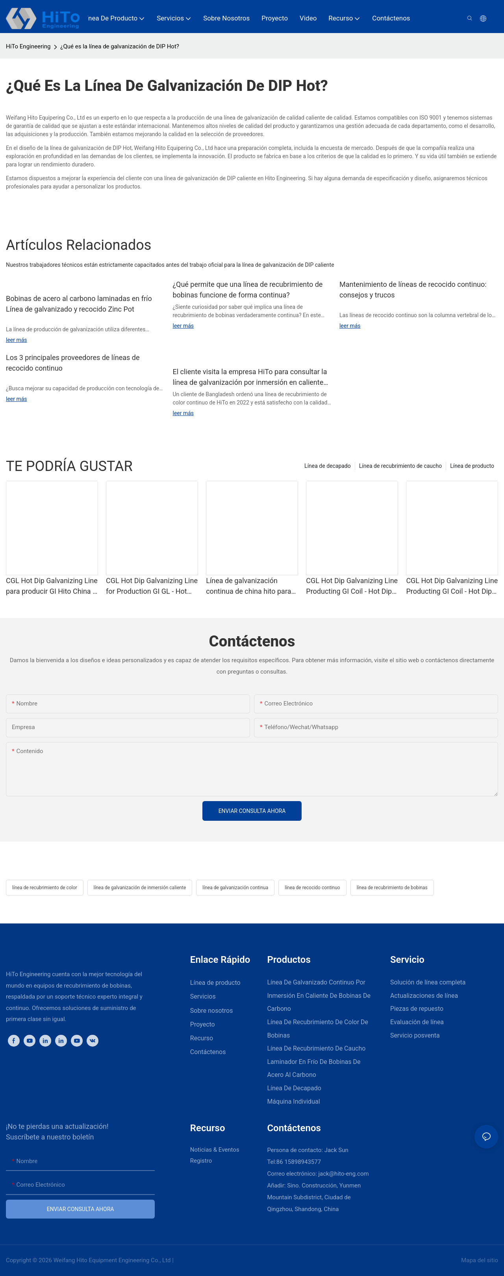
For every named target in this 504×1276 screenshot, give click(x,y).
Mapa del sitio (479, 1260)
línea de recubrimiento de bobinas (392, 887)
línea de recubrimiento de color (44, 887)
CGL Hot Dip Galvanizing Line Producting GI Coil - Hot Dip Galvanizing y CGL (352, 586)
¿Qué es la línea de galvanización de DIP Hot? (119, 46)
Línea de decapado (327, 466)
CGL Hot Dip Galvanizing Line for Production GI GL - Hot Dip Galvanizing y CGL (152, 586)
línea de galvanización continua (235, 887)
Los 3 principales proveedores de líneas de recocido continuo (72, 362)
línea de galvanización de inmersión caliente (140, 887)
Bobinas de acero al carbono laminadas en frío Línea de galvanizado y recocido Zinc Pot (79, 303)
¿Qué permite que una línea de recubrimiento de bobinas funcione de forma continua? (247, 289)
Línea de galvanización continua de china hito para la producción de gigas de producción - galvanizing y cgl (248, 586)
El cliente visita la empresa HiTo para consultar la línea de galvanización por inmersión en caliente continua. (249, 377)
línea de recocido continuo (312, 887)
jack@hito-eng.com (343, 1173)
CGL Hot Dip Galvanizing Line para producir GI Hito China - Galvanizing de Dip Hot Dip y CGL (52, 586)
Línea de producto (472, 466)
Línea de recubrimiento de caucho (400, 466)
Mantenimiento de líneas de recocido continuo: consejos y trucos (413, 289)
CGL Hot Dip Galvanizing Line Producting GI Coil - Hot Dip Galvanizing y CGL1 (452, 586)
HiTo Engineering (28, 46)
